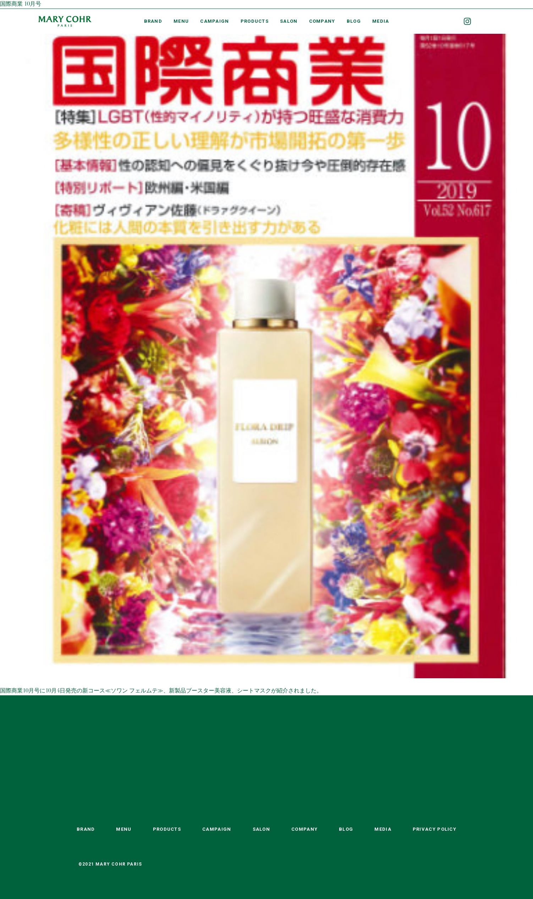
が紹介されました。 (296, 691)
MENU (181, 21)
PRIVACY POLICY (434, 829)
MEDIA (380, 21)
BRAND (153, 21)
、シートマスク (251, 691)
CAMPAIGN (214, 21)
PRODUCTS (255, 21)
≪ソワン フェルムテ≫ (134, 691)
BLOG (354, 21)
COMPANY (322, 21)
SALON (289, 21)
